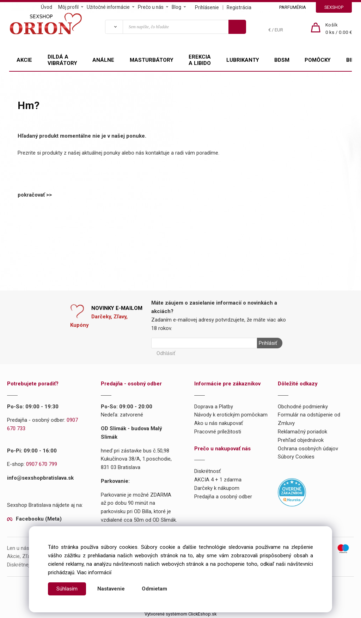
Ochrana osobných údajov (308, 448)
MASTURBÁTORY (151, 60)
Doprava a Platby (213, 406)
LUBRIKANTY (242, 60)
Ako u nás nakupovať (218, 423)
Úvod (46, 7)
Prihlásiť (268, 343)
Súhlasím (67, 589)
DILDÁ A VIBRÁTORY (62, 60)
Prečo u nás (151, 7)
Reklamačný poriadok (302, 431)
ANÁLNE (103, 60)
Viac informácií (94, 572)
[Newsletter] (204, 343)
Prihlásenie (207, 7)
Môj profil (68, 7)
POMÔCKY (318, 60)
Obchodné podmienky (303, 406)
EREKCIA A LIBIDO (200, 60)
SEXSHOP (333, 7)
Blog (176, 7)
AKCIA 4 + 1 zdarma (217, 479)
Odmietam (154, 589)
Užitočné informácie (108, 7)
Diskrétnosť (207, 471)
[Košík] (338, 29)
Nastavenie (111, 589)
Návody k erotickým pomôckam (231, 415)
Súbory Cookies (296, 457)
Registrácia (239, 7)
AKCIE (24, 60)
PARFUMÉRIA (292, 7)
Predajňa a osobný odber (223, 496)
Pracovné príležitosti (217, 431)
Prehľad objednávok (301, 440)
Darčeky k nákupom (216, 488)
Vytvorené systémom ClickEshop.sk (180, 613)
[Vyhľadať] (114, 27)
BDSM (281, 60)
